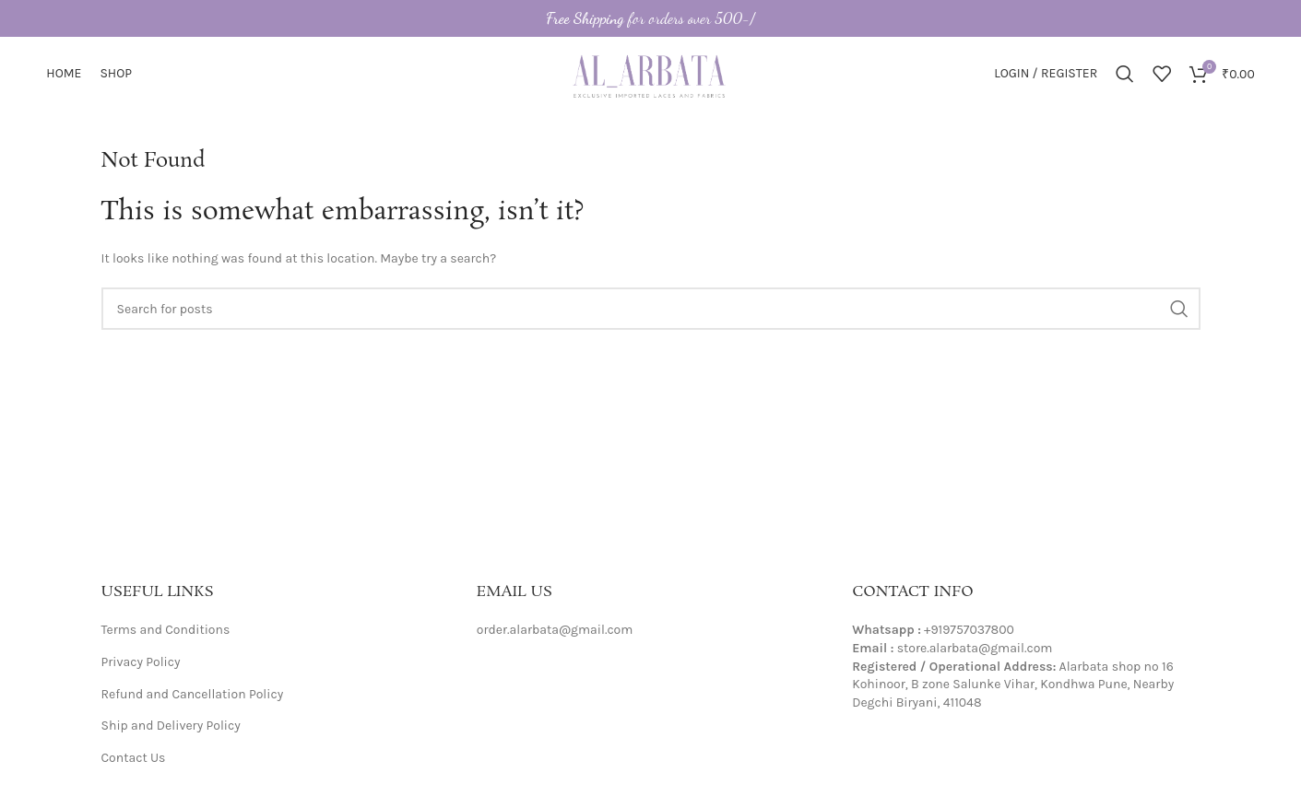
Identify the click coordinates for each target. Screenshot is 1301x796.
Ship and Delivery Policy (171, 725)
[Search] (1124, 73)
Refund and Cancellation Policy (192, 694)
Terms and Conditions (166, 630)
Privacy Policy (141, 662)
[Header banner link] (650, 18)
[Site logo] (651, 72)
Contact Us (133, 758)
